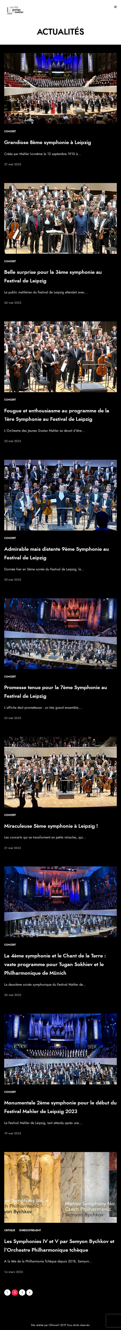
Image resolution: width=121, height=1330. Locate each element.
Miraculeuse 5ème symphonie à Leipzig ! (51, 826)
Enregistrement (30, 1230)
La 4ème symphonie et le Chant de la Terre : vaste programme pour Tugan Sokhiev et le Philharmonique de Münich (55, 964)
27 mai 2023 (12, 164)
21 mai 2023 (12, 848)
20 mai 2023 (12, 995)
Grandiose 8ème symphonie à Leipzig (47, 142)
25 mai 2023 (12, 441)
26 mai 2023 (12, 302)
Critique (9, 1230)
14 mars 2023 (13, 1272)
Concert (10, 131)
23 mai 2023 (12, 718)
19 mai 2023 (12, 1133)
